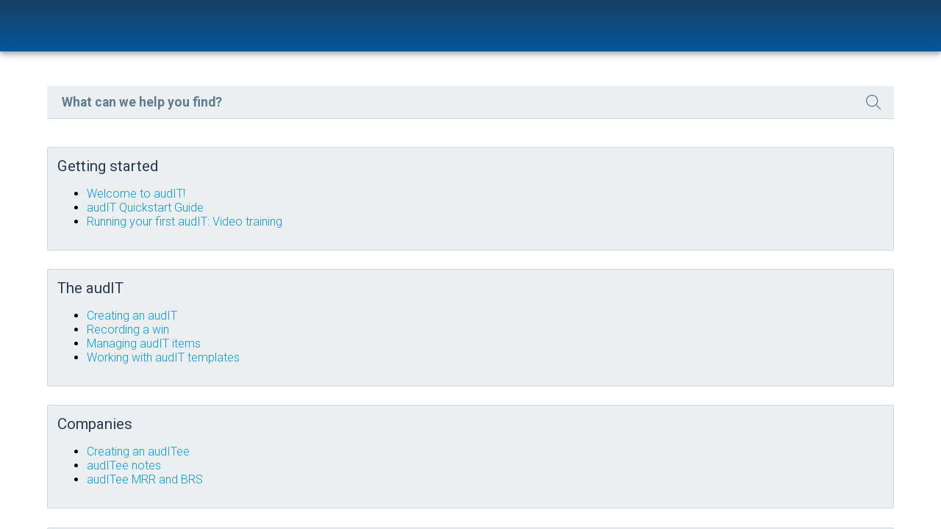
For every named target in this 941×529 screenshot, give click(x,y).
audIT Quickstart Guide (409, 218)
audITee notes (388, 461)
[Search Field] (565, 115)
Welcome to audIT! (400, 204)
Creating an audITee (402, 447)
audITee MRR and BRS (409, 475)
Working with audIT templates (427, 360)
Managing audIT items (408, 346)
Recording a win (392, 332)
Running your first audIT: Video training (449, 232)
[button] (794, 115)
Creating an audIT (396, 318)
